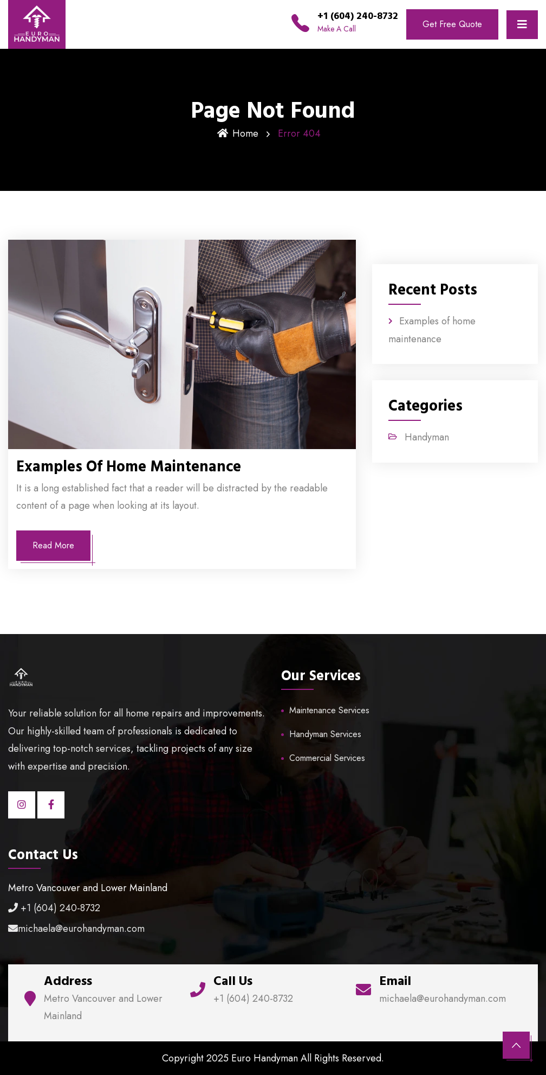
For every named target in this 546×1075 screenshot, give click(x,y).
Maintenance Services (329, 710)
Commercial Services (327, 758)
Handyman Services (325, 734)
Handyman (427, 437)
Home (237, 133)
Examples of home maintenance (128, 467)
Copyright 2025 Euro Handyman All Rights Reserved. (273, 1058)
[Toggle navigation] (522, 24)
